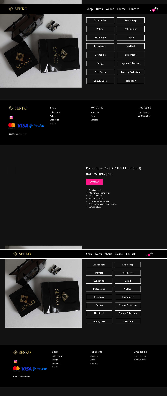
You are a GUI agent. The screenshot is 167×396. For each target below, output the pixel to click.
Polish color (55, 112)
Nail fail (53, 123)
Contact (134, 9)
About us (95, 112)
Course (121, 9)
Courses (94, 119)
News (99, 9)
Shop (90, 9)
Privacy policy (143, 112)
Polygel (53, 116)
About (110, 9)
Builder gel (54, 119)
